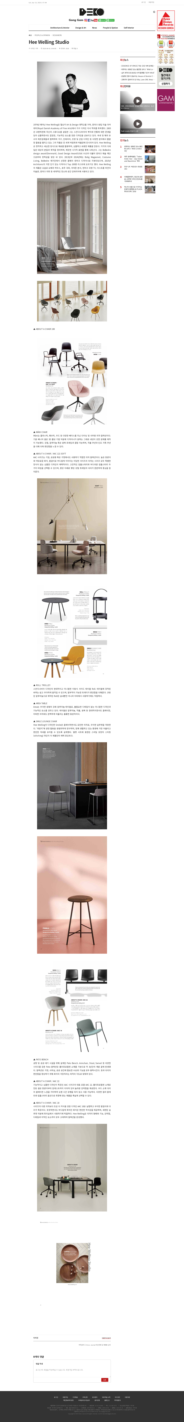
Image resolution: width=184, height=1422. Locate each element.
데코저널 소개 (106, 1397)
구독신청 (85, 1397)
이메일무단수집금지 (84, 1400)
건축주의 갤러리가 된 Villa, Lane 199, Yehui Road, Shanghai (138, 79)
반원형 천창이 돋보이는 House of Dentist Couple (138, 76)
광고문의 (94, 1397)
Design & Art (80, 27)
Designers (57, 35)
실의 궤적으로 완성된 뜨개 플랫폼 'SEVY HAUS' (138, 73)
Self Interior (129, 27)
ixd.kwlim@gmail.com (109, 1414)
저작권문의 (117, 1400)
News (94, 27)
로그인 (144, 2)
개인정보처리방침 (68, 1400)
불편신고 (107, 1400)
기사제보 (75, 1397)
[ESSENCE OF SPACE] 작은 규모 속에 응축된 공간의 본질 (138, 66)
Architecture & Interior (59, 27)
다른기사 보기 (106, 1338)
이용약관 (127, 1397)
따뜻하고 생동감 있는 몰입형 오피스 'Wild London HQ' (138, 69)
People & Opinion (110, 27)
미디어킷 (117, 1397)
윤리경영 (97, 1400)
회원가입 (151, 2)
